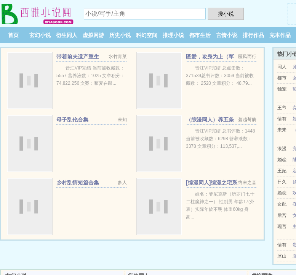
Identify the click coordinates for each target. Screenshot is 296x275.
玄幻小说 (40, 35)
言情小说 (226, 35)
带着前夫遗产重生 (77, 56)
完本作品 (280, 35)
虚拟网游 (93, 35)
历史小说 (120, 35)
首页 (13, 35)
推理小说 (173, 35)
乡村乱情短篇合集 (77, 183)
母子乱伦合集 (72, 119)
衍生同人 (66, 35)
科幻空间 (146, 35)
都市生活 (200, 35)
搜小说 (226, 14)
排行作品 (253, 35)
